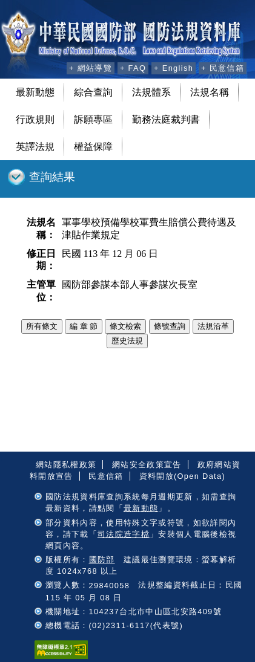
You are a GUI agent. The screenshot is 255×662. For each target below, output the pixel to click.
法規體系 (151, 92)
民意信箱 (105, 476)
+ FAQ (133, 68)
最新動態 (35, 92)
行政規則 (35, 119)
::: (55, 66)
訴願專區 (93, 119)
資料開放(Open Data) (182, 476)
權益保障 (93, 146)
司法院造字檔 (124, 534)
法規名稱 (209, 92)
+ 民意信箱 (222, 68)
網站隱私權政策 (66, 464)
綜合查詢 (93, 92)
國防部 (102, 559)
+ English (173, 68)
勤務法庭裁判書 (166, 119)
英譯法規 (35, 146)
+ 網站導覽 (90, 68)
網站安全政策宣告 (147, 464)
